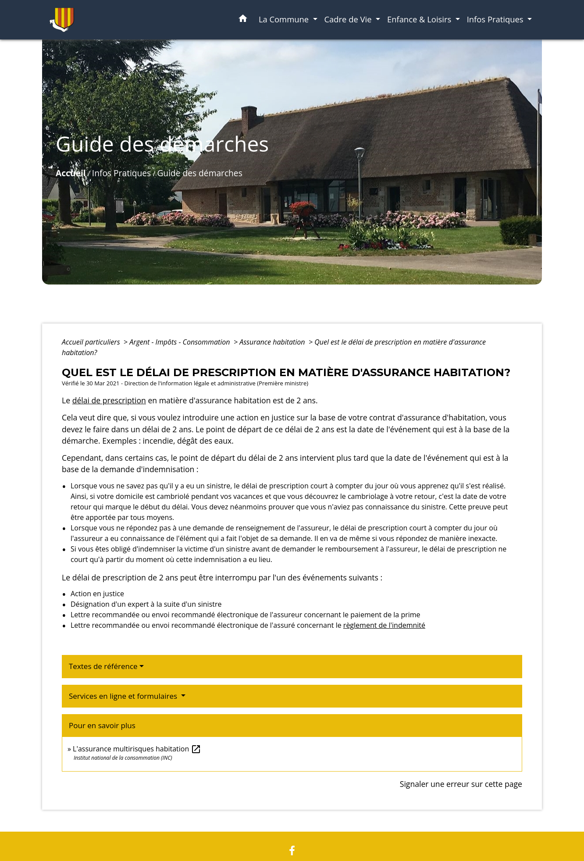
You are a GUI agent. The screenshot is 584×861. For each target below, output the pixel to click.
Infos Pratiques (121, 173)
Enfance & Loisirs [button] (420, 19)
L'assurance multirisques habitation (137, 749)
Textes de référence (103, 666)
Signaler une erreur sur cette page (461, 784)
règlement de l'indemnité (384, 625)
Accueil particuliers (92, 342)
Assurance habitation (273, 342)
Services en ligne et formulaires (124, 696)
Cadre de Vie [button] (349, 19)
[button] (243, 20)
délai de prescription (109, 400)
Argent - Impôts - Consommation (180, 342)
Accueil (71, 173)
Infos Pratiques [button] (496, 19)
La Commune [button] (285, 19)
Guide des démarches (199, 173)
